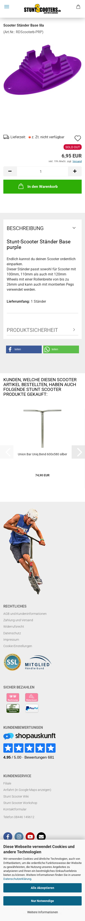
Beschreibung (25, 228)
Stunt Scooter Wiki (16, 796)
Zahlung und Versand (18, 620)
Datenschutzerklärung (17, 879)
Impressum (11, 639)
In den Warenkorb (37, 186)
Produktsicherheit (32, 330)
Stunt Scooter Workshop (20, 803)
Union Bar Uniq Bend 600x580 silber (42, 454)
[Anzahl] (42, 171)
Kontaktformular (15, 809)
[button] (10, 171)
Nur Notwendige (42, 901)
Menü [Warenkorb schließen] (6, 6)
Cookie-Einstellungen (17, 646)
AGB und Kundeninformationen (25, 613)
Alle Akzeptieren (42, 888)
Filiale (7, 783)
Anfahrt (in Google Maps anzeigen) (27, 790)
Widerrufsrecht (13, 626)
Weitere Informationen (42, 912)
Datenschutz (12, 633)
